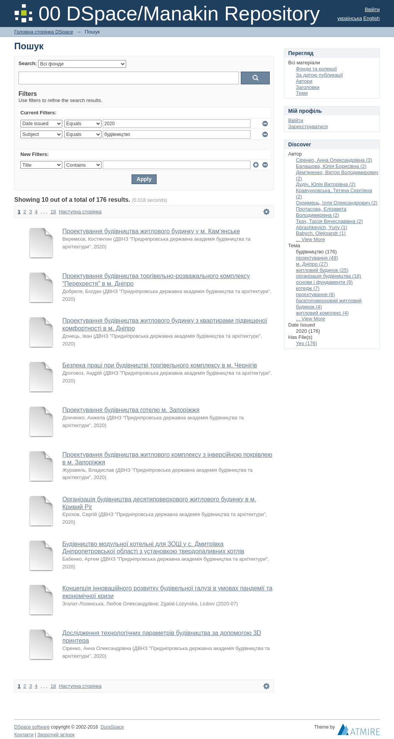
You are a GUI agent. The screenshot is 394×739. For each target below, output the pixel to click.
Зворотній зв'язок (56, 734)
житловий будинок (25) (322, 270)
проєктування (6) (315, 294)
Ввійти (372, 9)
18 (53, 211)
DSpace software (32, 727)
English (371, 18)
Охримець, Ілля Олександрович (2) (336, 203)
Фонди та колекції (316, 69)
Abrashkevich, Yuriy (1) (321, 227)
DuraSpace (112, 727)
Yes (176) (306, 343)
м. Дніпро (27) (312, 264)
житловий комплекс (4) (322, 313)
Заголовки (307, 87)
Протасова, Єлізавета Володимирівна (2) (321, 212)
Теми (302, 93)
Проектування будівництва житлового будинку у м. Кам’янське (151, 231)
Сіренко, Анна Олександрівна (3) (334, 160)
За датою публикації (319, 75)
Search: (27, 63)
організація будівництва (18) (328, 276)
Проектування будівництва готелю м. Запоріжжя (130, 410)
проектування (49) (317, 258)
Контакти (23, 734)
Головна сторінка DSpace (43, 32)
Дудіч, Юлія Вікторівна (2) (326, 184)
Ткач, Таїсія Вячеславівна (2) (329, 221)
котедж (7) (307, 288)
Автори (304, 81)
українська (349, 18)
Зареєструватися (308, 126)
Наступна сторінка (80, 211)
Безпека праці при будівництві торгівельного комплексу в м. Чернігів (159, 365)
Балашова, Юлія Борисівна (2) (331, 166)
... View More (310, 239)
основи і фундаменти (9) (324, 282)
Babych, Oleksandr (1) (321, 233)
